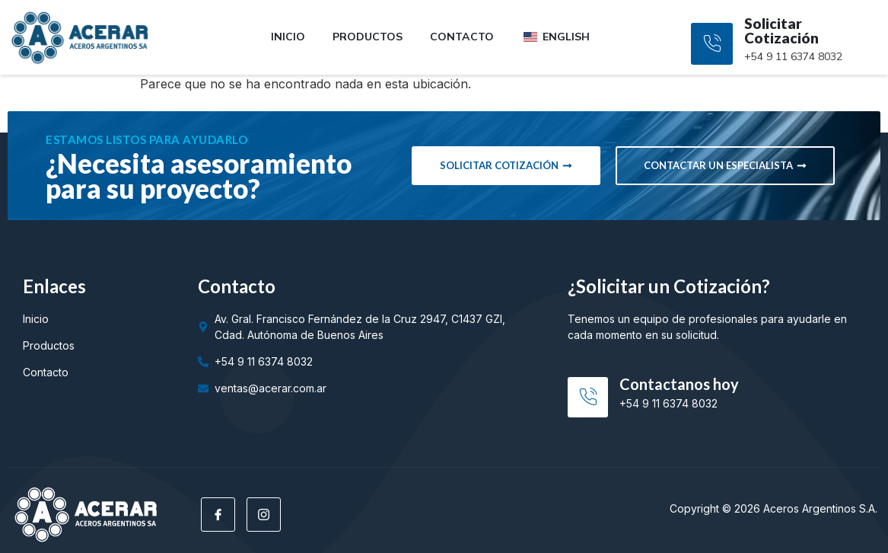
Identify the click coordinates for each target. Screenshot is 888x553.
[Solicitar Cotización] (712, 44)
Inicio (288, 36)
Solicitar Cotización (781, 30)
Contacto (462, 36)
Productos (368, 36)
